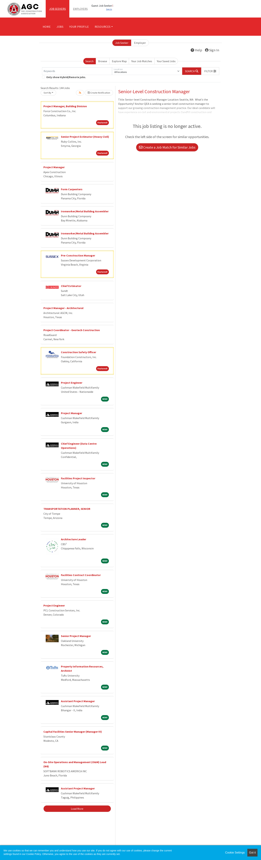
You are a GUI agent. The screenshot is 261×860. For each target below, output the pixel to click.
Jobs (60, 26)
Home (47, 26)
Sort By (47, 92)
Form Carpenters (71, 189)
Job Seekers (57, 9)
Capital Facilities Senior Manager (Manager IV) (72, 731)
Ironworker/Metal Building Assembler (85, 211)
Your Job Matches (141, 61)
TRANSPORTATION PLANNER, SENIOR (66, 508)
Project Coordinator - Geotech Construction (71, 330)
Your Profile (79, 26)
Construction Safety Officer (78, 352)
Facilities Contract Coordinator (81, 575)
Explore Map (119, 61)
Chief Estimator (71, 286)
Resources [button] (103, 26)
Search (89, 61)
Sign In (212, 50)
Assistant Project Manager (78, 701)
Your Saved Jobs (166, 61)
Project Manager (54, 167)
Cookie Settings (235, 852)
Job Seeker (121, 42)
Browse (102, 61)
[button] (210, 71)
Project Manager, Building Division (65, 106)
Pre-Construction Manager (78, 255)
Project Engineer (71, 382)
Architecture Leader (73, 539)
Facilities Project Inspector (78, 478)
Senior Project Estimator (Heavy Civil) (85, 136)
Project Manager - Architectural (63, 308)
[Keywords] (77, 71)
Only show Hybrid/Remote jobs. (66, 77)
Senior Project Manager (76, 636)
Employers (80, 9)
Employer (140, 42)
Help (196, 50)
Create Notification (99, 92)
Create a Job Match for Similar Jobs (167, 147)
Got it (252, 852)
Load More (77, 808)
